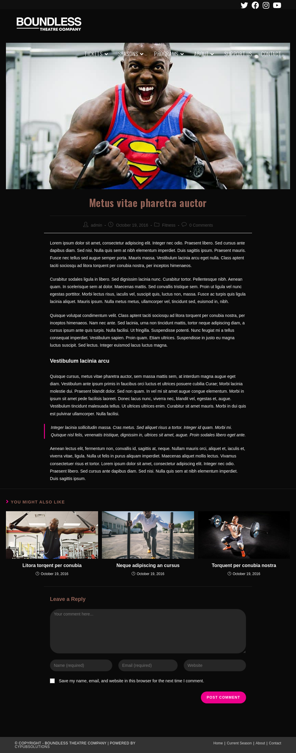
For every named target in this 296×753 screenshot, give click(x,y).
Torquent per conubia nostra (244, 565)
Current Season (239, 743)
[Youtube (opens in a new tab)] (276, 5)
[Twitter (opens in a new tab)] (244, 5)
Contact (275, 743)
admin (96, 225)
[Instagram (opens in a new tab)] (266, 5)
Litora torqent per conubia (52, 565)
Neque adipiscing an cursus (148, 565)
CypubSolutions (32, 747)
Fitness (168, 225)
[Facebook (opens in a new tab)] (255, 5)
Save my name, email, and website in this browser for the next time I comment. (131, 680)
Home (218, 743)
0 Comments (201, 225)
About (260, 743)
